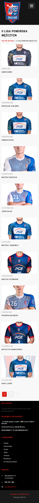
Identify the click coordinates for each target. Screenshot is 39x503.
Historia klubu (8, 446)
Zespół (6, 449)
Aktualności (7, 459)
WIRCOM (22, 497)
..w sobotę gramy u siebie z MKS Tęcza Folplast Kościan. (18, 422)
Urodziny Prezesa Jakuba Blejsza (13, 427)
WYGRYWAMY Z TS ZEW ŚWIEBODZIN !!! (15, 430)
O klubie (6, 443)
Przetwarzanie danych (10, 462)
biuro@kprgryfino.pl (10, 487)
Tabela (5, 452)
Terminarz (6, 455)
